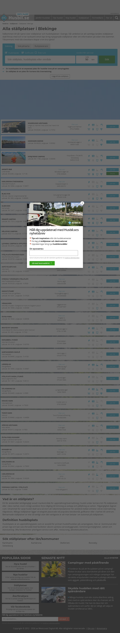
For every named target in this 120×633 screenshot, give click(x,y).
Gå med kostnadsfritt (53, 346)
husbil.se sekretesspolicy (82, 340)
